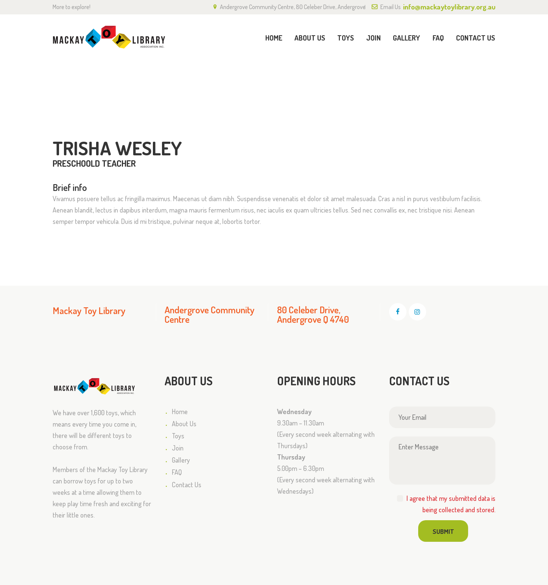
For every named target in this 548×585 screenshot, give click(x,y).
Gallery (181, 460)
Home (381, 75)
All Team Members (423, 75)
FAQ (177, 472)
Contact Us (186, 484)
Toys (178, 436)
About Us (184, 423)
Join (178, 448)
